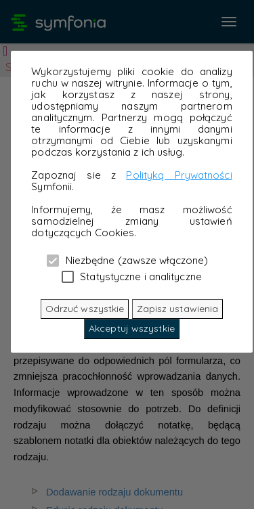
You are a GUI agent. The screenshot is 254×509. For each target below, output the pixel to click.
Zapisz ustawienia (178, 309)
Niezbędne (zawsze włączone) (127, 260)
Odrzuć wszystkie (85, 309)
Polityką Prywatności (179, 175)
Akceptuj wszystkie (132, 328)
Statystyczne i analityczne (132, 276)
